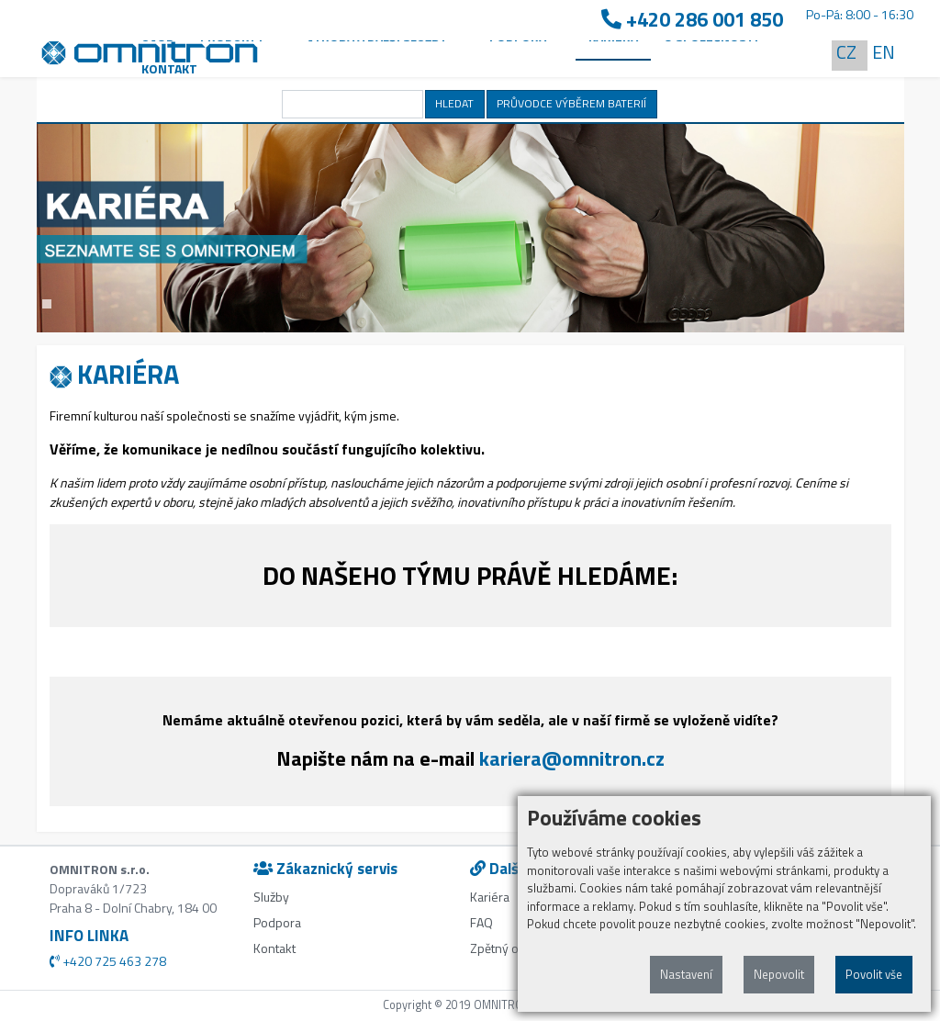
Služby (271, 896)
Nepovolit (779, 974)
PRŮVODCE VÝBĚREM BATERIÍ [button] (571, 103)
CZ (846, 52)
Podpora (277, 922)
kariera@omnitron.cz (572, 758)
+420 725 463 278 (108, 961)
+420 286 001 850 (692, 20)
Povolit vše (873, 974)
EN (883, 52)
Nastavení (686, 974)
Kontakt (169, 68)
